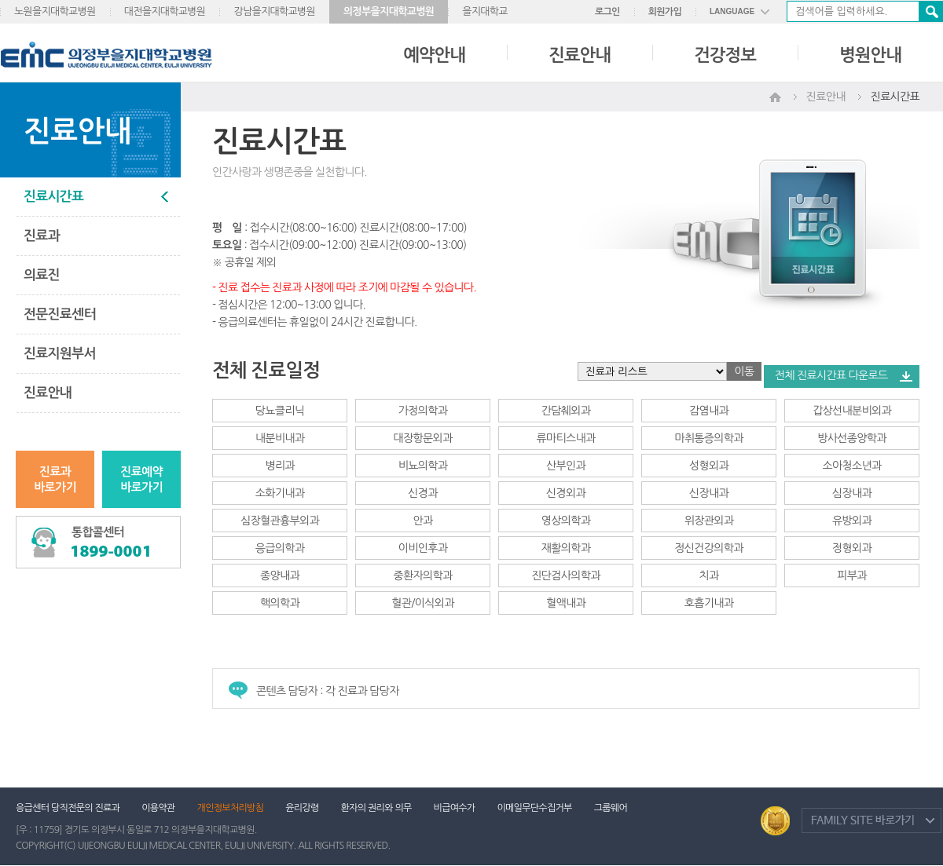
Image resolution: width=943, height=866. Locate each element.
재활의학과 (565, 548)
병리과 (279, 465)
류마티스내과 (566, 438)
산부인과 (565, 465)
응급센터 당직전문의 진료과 (67, 808)
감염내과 (708, 410)
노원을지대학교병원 (55, 11)
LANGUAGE (732, 11)
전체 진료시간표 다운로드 (831, 375)
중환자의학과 (423, 575)
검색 (930, 11)
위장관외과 (708, 520)
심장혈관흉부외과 (279, 520)
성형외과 (708, 465)
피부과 (851, 575)
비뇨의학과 (422, 465)
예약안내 (434, 55)
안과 (423, 520)
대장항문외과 (423, 438)
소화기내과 (279, 493)
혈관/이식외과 (422, 602)
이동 (744, 371)
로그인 (607, 11)
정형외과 (851, 548)
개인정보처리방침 (230, 808)
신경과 (422, 493)
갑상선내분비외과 (852, 410)
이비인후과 (422, 548)
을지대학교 (485, 11)
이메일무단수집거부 (534, 808)
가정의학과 (422, 410)
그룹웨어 (610, 808)
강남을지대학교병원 (274, 11)
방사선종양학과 (851, 438)
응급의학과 (279, 548)
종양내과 (279, 575)
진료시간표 (53, 196)
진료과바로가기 (55, 479)
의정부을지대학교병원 (388, 11)
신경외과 (565, 493)
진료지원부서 (60, 353)
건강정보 (725, 55)
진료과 (42, 236)
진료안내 (580, 55)
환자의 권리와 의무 (376, 808)
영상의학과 (565, 520)
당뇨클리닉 (279, 410)
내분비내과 (279, 438)
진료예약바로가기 (141, 479)
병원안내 (870, 55)
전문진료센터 (60, 314)
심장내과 (851, 493)
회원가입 (664, 11)
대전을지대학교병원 (165, 11)
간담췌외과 (565, 410)
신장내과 (708, 493)
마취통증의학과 (708, 438)
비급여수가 (454, 808)
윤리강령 (301, 808)
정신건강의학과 (708, 548)
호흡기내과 (708, 602)
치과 (709, 575)
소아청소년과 (852, 465)
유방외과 (851, 520)
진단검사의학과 (565, 575)
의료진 (42, 275)
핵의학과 (279, 602)
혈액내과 (565, 602)
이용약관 (157, 808)
